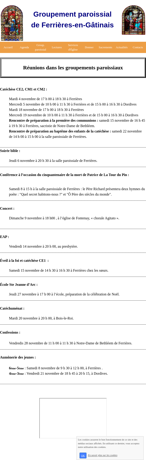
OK (83, 455)
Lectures (57, 47)
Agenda (24, 47)
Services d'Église (73, 47)
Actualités (122, 47)
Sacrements (105, 47)
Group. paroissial (40, 47)
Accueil (8, 47)
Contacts (138, 47)
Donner (89, 47)
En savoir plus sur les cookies (102, 455)
